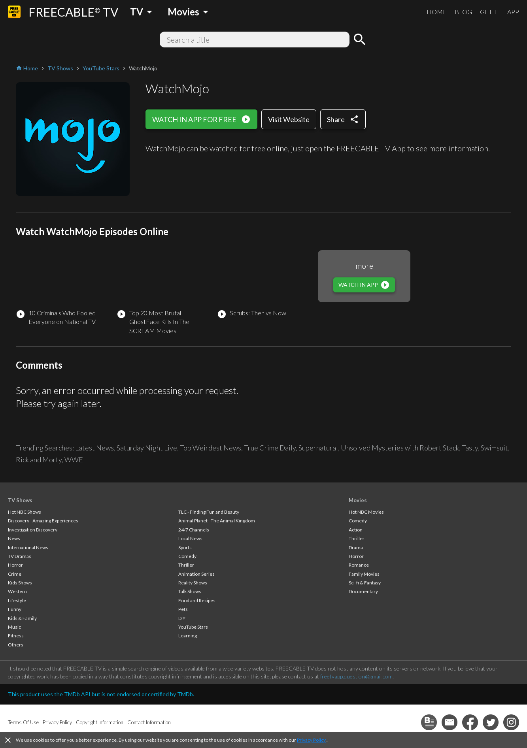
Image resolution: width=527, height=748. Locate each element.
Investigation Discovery (32, 530)
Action (356, 530)
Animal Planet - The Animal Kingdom (216, 521)
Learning (187, 636)
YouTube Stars (193, 627)
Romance (359, 565)
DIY (181, 618)
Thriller (186, 565)
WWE (73, 459)
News (14, 538)
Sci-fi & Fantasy (365, 583)
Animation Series (196, 574)
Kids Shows (20, 583)
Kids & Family (22, 618)
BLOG (463, 11)
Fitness (16, 636)
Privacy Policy (311, 740)
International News (28, 547)
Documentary (363, 591)
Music (14, 627)
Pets (183, 609)
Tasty (470, 447)
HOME (437, 11)
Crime (14, 574)
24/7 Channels (193, 530)
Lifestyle (17, 600)
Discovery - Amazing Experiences (43, 521)
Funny (14, 609)
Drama (356, 547)
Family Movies (364, 574)
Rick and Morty (39, 459)
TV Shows (20, 500)
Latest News (94, 447)
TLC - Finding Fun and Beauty (208, 512)
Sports (185, 547)
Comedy (187, 556)
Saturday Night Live (147, 447)
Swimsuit (494, 447)
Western (17, 591)
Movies (358, 500)
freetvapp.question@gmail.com (356, 676)
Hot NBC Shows (24, 512)
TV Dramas (19, 556)
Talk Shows (189, 591)
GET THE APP (499, 11)
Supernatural (318, 447)
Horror (15, 565)
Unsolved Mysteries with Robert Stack (400, 447)
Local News (190, 538)
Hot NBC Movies (366, 512)
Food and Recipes (196, 600)
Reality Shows (192, 583)
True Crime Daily (270, 447)
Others (15, 645)
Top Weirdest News (210, 447)
